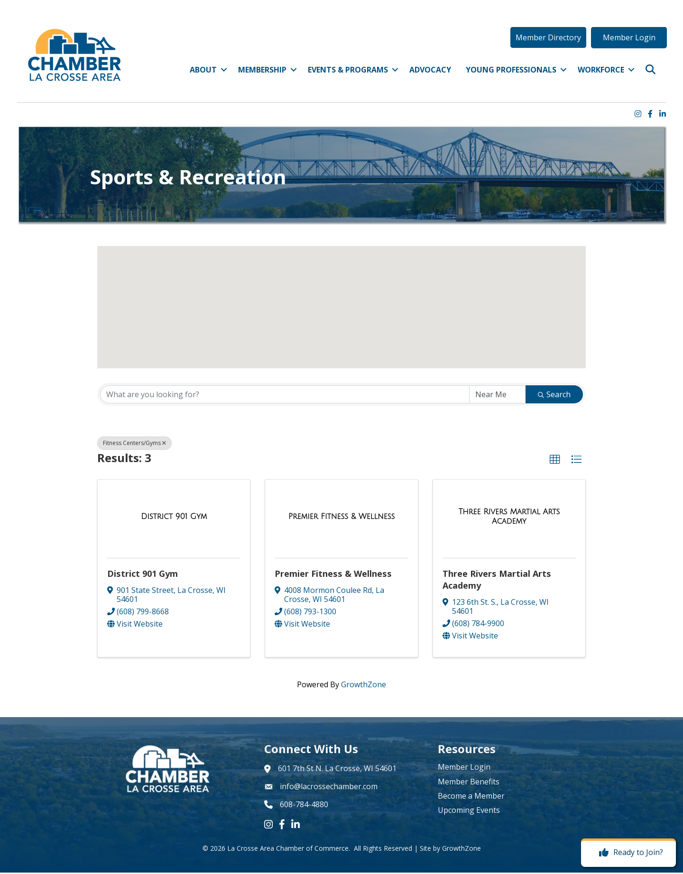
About (200, 73)
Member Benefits (468, 783)
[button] (545, 40)
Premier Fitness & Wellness (333, 575)
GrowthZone (363, 686)
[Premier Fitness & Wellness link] (341, 518)
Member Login (464, 769)
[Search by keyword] (285, 396)
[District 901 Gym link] (174, 518)
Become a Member (471, 797)
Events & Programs (345, 73)
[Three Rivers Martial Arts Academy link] (509, 518)
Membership (260, 73)
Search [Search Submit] (554, 396)
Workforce (598, 73)
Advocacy (428, 73)
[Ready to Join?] (628, 852)
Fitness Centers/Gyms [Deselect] (134, 445)
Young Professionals (508, 73)
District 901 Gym (142, 575)
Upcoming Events (469, 812)
